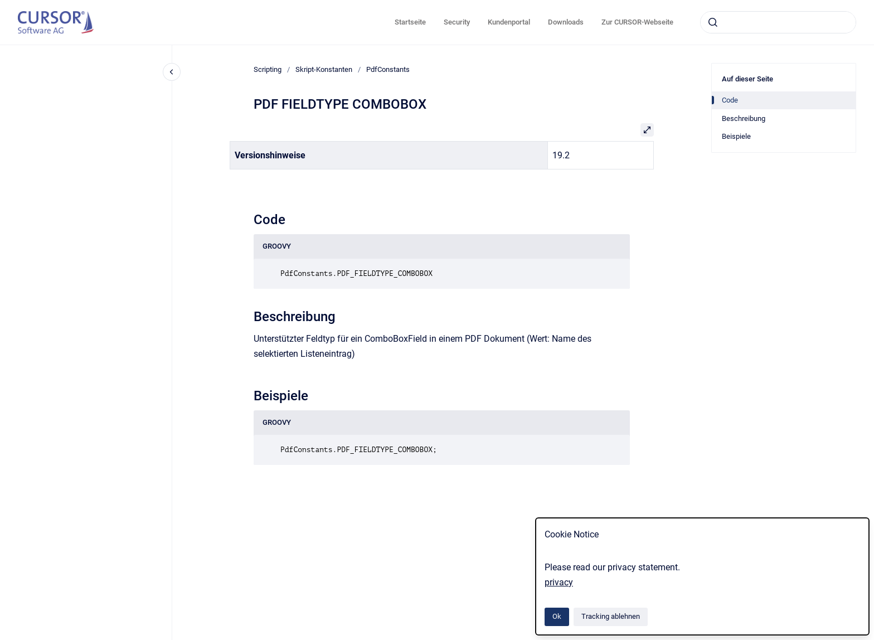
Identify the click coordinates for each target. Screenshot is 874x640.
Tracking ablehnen (610, 616)
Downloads (566, 22)
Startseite (410, 22)
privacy (559, 582)
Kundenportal (509, 22)
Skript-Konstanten (323, 69)
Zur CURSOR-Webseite (637, 22)
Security (457, 22)
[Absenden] (713, 22)
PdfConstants (388, 69)
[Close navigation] (172, 72)
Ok (556, 616)
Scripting (267, 69)
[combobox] (778, 22)
